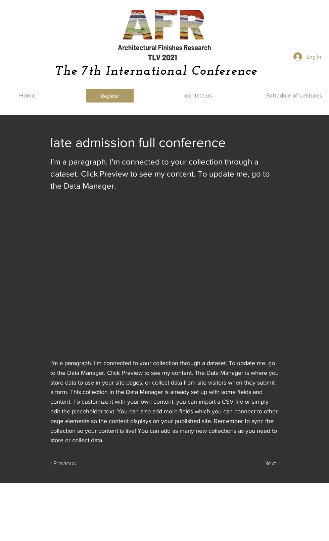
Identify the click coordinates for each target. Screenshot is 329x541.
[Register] (110, 96)
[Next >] (271, 463)
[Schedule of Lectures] (294, 96)
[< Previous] (64, 463)
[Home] (27, 96)
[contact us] (198, 96)
